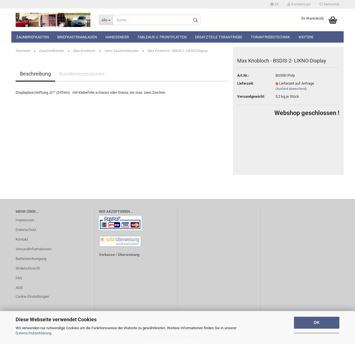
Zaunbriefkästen (32, 37)
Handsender (117, 37)
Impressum (25, 220)
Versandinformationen (33, 249)
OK (317, 322)
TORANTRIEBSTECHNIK (270, 37)
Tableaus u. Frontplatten (162, 37)
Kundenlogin (299, 4)
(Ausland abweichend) (291, 89)
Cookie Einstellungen (32, 296)
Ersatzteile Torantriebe (218, 37)
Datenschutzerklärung (33, 333)
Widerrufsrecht (28, 268)
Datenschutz (26, 230)
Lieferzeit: (245, 83)
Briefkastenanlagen (77, 37)
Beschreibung (35, 74)
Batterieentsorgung (31, 259)
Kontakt (22, 239)
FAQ (19, 278)
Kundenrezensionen (82, 74)
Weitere (306, 37)
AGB (19, 287)
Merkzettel (329, 4)
